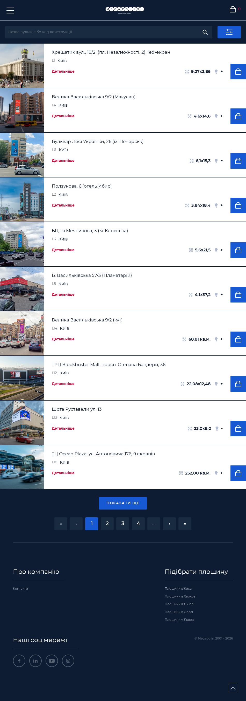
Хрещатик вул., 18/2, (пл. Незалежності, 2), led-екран (111, 52)
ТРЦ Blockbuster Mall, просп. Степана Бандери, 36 (108, 364)
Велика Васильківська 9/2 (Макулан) (94, 97)
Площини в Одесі (179, 612)
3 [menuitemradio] (122, 523)
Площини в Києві (178, 588)
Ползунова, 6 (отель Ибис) (82, 186)
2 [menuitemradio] (107, 523)
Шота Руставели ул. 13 (77, 409)
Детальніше (63, 71)
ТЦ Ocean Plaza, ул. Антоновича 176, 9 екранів (103, 454)
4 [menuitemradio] (138, 523)
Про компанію (36, 572)
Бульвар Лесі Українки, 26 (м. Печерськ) (98, 141)
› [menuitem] (169, 523)
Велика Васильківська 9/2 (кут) (87, 320)
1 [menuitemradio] (92, 523)
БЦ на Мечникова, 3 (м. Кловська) (90, 231)
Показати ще (122, 503)
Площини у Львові (179, 619)
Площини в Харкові (180, 596)
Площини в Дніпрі (179, 604)
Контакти (20, 588)
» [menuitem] (185, 523)
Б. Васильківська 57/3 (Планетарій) (92, 275)
